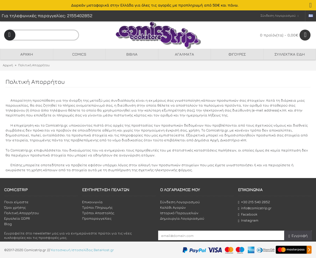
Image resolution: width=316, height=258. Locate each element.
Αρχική (8, 65)
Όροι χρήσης (15, 207)
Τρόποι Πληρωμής (97, 207)
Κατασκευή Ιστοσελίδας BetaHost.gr (82, 250)
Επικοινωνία (92, 202)
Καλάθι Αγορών (173, 207)
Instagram (248, 220)
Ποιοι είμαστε (16, 202)
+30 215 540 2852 (254, 202)
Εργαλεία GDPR (17, 218)
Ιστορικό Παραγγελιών (179, 213)
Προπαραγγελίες (96, 218)
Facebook (247, 214)
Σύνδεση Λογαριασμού (180, 202)
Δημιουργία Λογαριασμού (182, 218)
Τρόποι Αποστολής (98, 213)
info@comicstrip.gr (255, 208)
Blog (8, 224)
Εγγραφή (298, 235)
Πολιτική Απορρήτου (34, 65)
